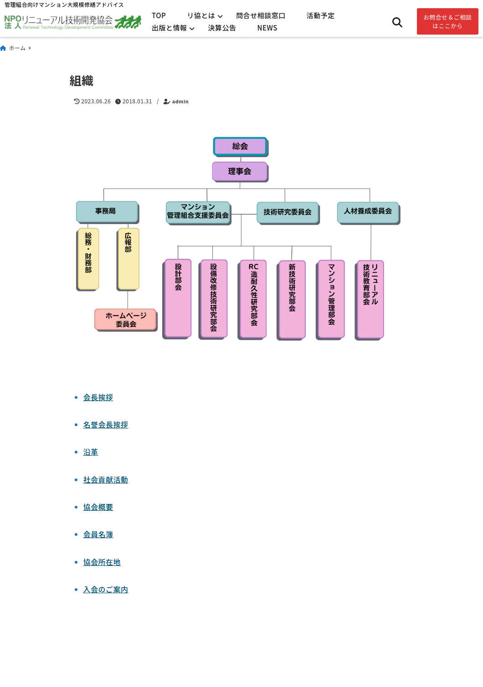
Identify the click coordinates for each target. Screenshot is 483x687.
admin (180, 101)
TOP (159, 15)
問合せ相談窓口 (261, 15)
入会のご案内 (105, 589)
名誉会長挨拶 (105, 424)
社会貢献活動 (105, 479)
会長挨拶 (98, 397)
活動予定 (321, 15)
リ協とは (201, 15)
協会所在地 (102, 561)
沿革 (90, 451)
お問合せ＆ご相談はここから (447, 21)
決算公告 (222, 27)
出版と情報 (169, 27)
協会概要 (98, 506)
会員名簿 (98, 534)
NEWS (267, 27)
